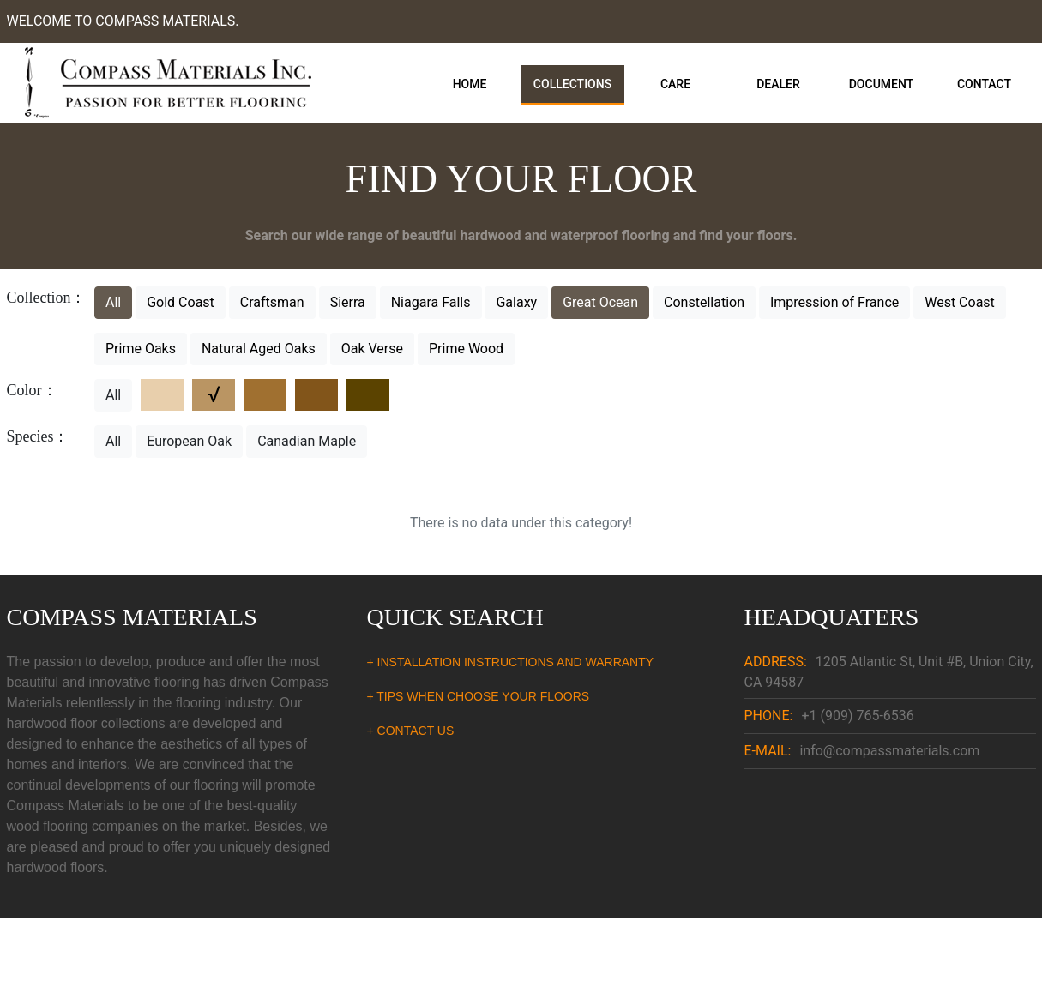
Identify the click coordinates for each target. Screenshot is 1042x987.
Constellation (704, 302)
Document (881, 84)
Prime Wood (466, 348)
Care (675, 84)
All (113, 302)
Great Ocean (600, 302)
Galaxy (516, 302)
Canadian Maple (306, 441)
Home (470, 84)
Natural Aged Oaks (259, 348)
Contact (984, 84)
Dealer (778, 84)
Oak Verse (372, 348)
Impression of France (834, 302)
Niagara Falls (431, 302)
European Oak (189, 441)
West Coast (960, 302)
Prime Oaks (140, 348)
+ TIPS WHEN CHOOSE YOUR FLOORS (478, 696)
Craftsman (272, 302)
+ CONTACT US (411, 730)
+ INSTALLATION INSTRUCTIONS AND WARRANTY (510, 662)
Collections (572, 84)
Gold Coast (180, 302)
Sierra (347, 302)
